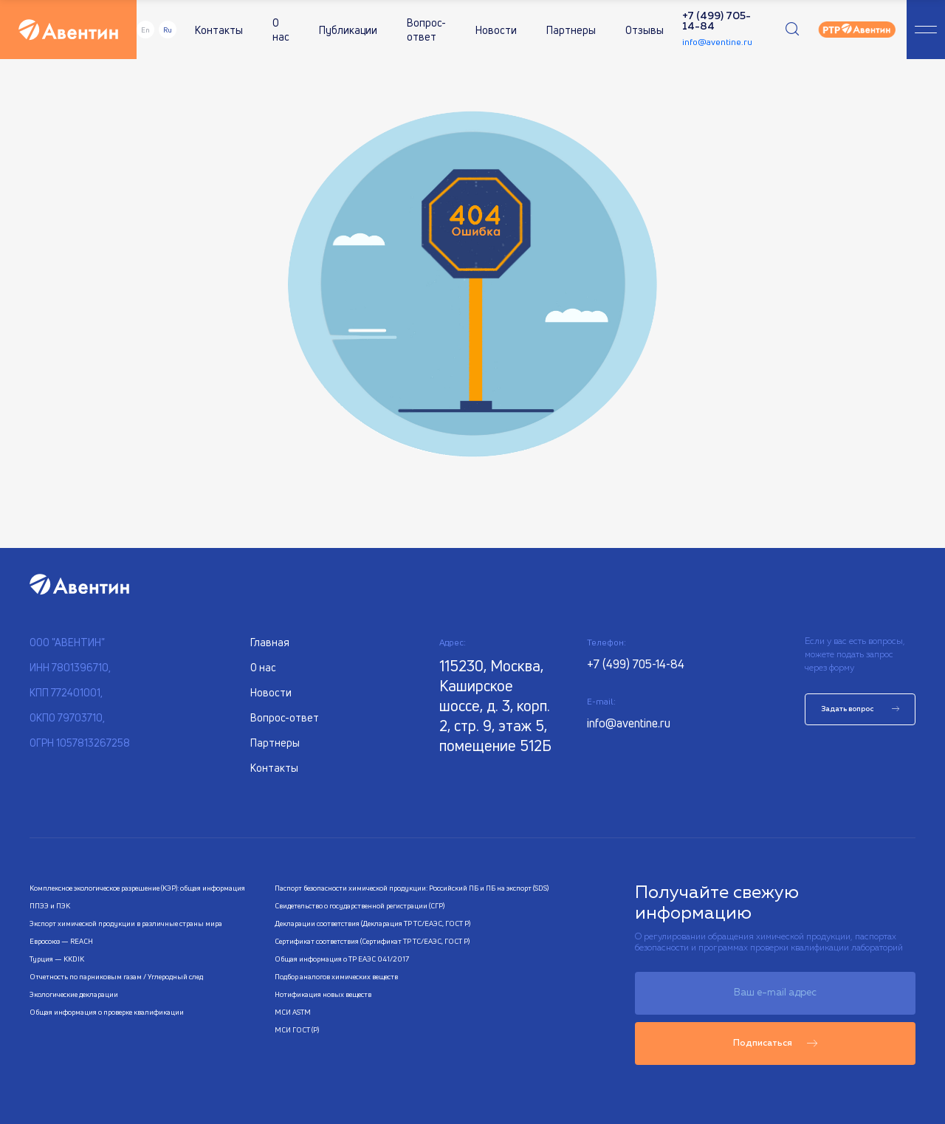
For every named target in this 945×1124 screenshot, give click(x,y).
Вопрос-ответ (426, 30)
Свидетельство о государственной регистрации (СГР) (359, 905)
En (145, 29)
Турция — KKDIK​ (57, 958)
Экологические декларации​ (74, 994)
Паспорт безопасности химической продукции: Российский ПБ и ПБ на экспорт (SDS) (412, 888)
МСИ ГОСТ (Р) (297, 1029)
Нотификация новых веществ (323, 994)
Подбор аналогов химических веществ (336, 976)
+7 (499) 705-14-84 (716, 21)
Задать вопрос (860, 709)
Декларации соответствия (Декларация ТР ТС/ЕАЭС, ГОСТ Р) (372, 923)
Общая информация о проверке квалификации (107, 1012)
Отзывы (644, 30)
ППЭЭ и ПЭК (50, 905)
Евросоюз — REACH (61, 941)
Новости (496, 30)
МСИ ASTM (293, 1012)
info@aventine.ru (717, 41)
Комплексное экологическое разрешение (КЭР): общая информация (137, 888)
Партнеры (571, 30)
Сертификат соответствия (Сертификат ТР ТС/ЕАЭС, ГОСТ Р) (372, 941)
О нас (280, 30)
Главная (269, 642)
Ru (167, 29)
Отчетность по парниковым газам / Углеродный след (116, 976)
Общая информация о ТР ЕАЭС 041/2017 (342, 958)
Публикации (348, 30)
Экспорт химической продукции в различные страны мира (126, 923)
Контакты (219, 30)
